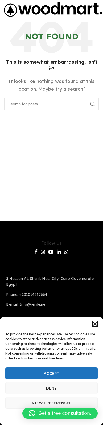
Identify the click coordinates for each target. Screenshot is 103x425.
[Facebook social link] (36, 252)
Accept (51, 373)
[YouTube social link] (51, 252)
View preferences (52, 402)
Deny (51, 388)
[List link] (51, 282)
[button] (95, 324)
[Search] (51, 104)
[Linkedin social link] (59, 252)
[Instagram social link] (43, 252)
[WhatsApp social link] (66, 252)
